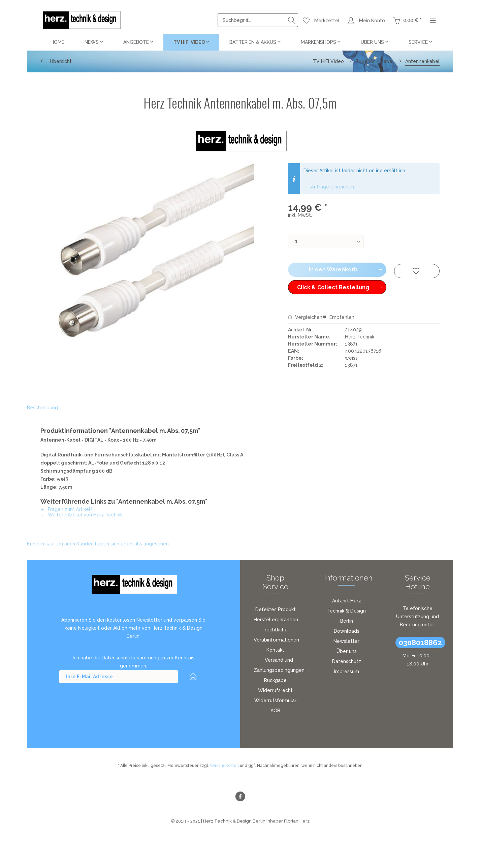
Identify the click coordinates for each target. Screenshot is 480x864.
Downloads (346, 631)
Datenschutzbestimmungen (133, 657)
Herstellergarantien (276, 619)
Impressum (346, 671)
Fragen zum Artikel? (66, 509)
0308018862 (420, 642)
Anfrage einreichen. (329, 186)
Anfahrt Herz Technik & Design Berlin (346, 611)
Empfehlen (338, 317)
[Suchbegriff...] (258, 20)
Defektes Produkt (275, 609)
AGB (275, 710)
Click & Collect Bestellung (339, 286)
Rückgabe (275, 680)
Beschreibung (42, 407)
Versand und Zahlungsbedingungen (279, 665)
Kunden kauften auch (51, 543)
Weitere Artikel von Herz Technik (81, 514)
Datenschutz (346, 661)
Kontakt (275, 650)
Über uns (347, 651)
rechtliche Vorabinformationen (276, 635)
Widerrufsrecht (275, 690)
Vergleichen (305, 317)
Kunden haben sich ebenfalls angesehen (122, 543)
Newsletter (346, 641)
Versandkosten (224, 765)
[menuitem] (258, 20)
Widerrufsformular (275, 700)
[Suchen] (291, 20)
